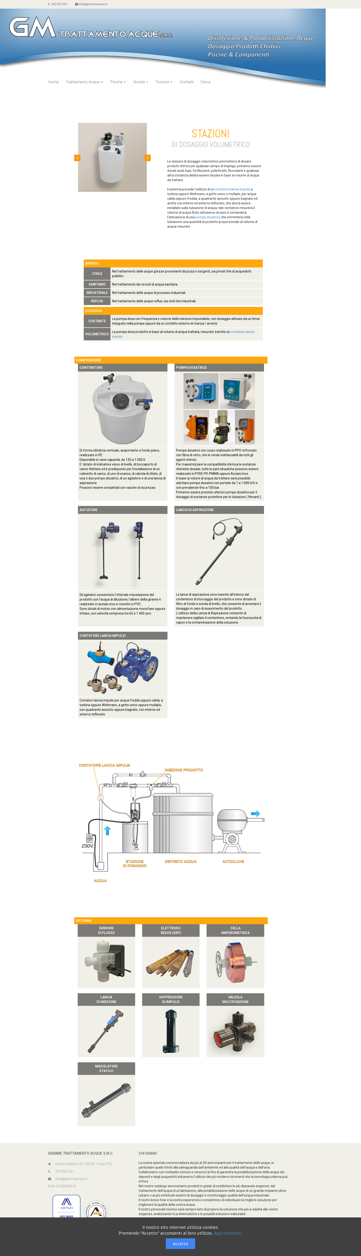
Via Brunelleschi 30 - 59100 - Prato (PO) (80, 1164)
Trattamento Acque (84, 82)
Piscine (118, 82)
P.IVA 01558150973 (62, 1186)
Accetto (180, 1243)
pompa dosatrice (207, 217)
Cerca (206, 82)
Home (53, 82)
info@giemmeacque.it (91, 4)
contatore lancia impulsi (232, 189)
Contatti (187, 82)
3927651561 (58, 4)
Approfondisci (228, 1233)
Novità (140, 82)
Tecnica (164, 82)
